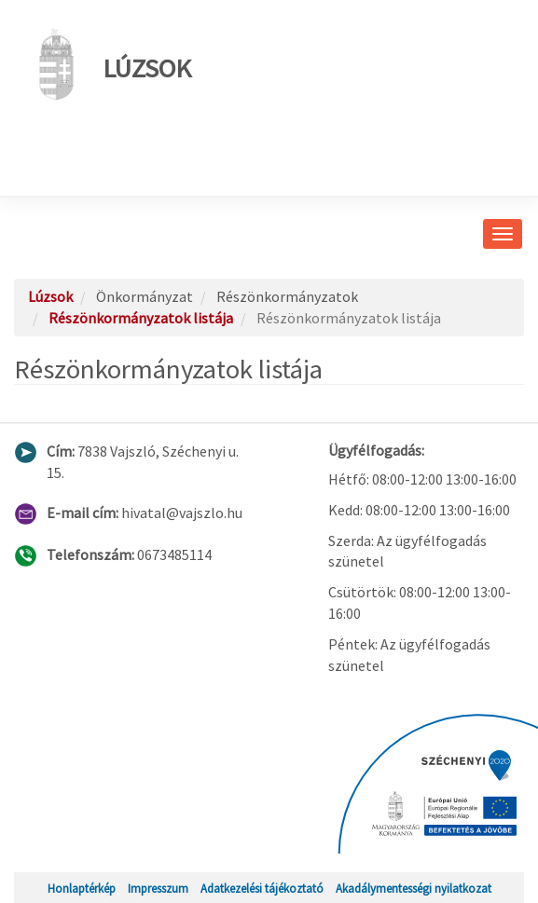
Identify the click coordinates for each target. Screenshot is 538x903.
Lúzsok (109, 64)
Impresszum (158, 888)
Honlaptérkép (82, 888)
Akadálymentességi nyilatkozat (413, 888)
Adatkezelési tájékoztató (262, 888)
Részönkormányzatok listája (140, 317)
